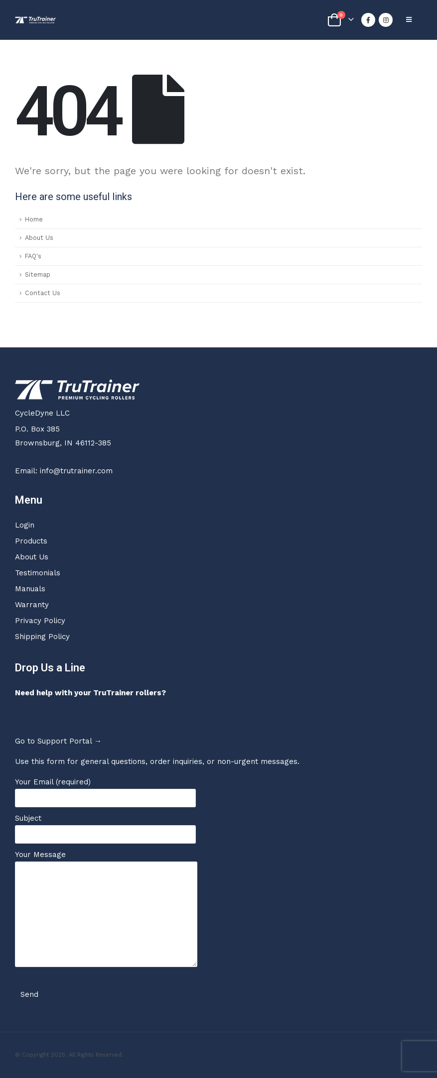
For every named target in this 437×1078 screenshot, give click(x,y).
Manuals (30, 588)
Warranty (32, 604)
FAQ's (33, 256)
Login (24, 525)
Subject (105, 826)
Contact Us (42, 293)
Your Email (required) (105, 789)
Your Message (106, 884)
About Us (39, 237)
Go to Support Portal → (58, 741)
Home (34, 219)
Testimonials (37, 572)
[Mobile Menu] (409, 19)
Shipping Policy (42, 636)
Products (31, 541)
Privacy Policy (40, 620)
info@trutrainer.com (76, 470)
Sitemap (37, 274)
